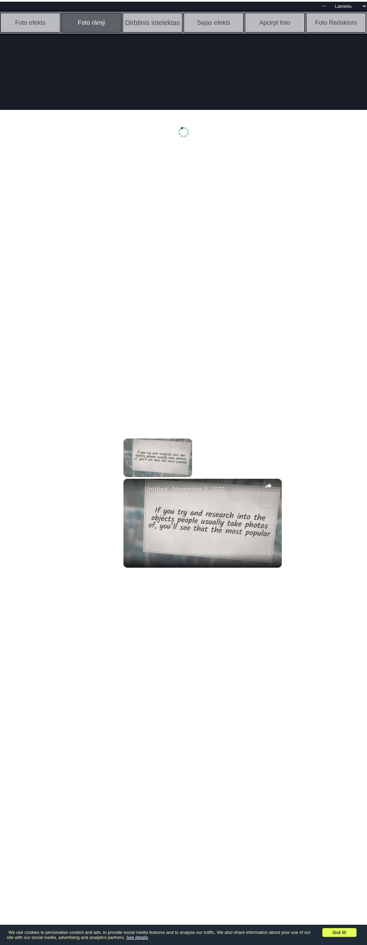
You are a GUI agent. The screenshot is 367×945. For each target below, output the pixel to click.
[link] (134, 489)
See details (137, 937)
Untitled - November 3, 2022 (184, 489)
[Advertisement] (52, 256)
